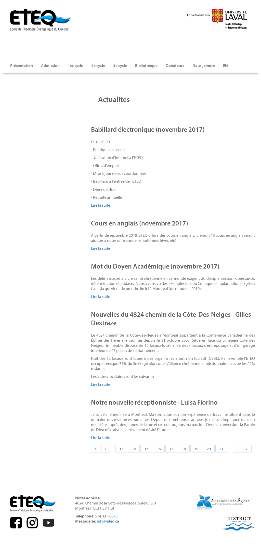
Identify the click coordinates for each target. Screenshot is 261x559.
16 (161, 448)
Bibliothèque (146, 65)
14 (136, 448)
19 (198, 448)
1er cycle (75, 65)
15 (148, 448)
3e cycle (120, 65)
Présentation (21, 65)
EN (225, 65)
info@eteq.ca (108, 521)
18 (186, 448)
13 (123, 448)
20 (211, 448)
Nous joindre (203, 65)
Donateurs (175, 65)
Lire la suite (100, 205)
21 (223, 448)
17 (173, 449)
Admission (50, 65)
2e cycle (98, 65)
